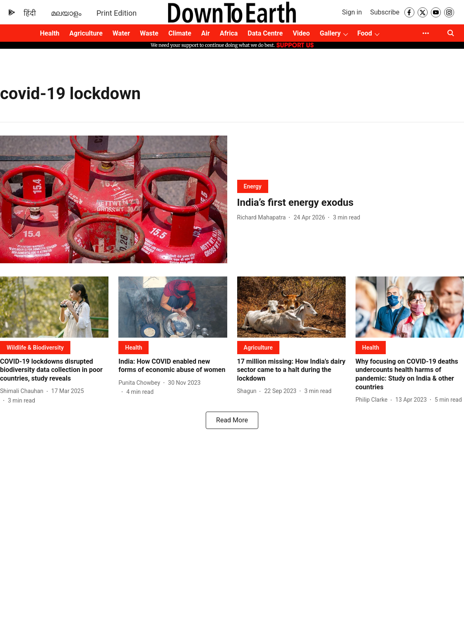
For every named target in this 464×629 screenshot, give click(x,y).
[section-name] (252, 186)
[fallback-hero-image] (113, 199)
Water (121, 33)
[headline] (350, 202)
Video (301, 33)
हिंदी (30, 13)
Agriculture (86, 33)
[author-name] (263, 217)
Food (364, 33)
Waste (149, 33)
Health (49, 33)
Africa (229, 33)
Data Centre (265, 33)
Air (205, 33)
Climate (179, 33)
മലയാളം (66, 13)
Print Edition (116, 13)
